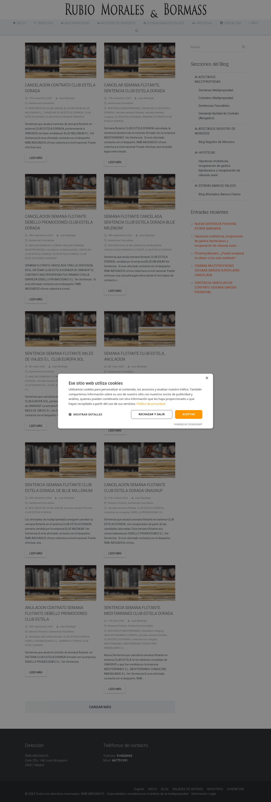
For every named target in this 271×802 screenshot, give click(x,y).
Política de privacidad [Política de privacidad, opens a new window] (151, 404)
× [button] (206, 378)
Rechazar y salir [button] (152, 414)
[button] (85, 414)
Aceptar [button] (188, 414)
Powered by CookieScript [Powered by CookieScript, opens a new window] (188, 424)
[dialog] (135, 401)
